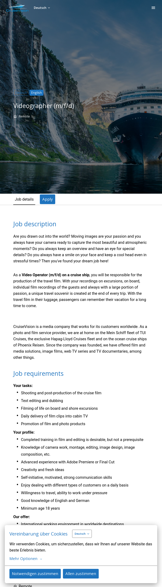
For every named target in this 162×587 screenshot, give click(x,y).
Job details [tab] (24, 199)
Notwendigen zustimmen (35, 573)
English (36, 92)
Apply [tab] (47, 199)
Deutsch (21, 92)
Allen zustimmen (80, 573)
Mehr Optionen (25, 558)
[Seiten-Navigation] (153, 8)
